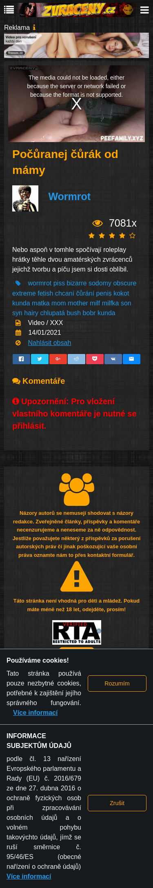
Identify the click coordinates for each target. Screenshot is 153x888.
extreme (24, 293)
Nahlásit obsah (49, 342)
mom (58, 303)
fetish (45, 293)
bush (74, 312)
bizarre (77, 283)
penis (103, 293)
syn (17, 312)
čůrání (85, 293)
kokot (121, 293)
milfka (110, 303)
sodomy (100, 283)
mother (78, 303)
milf (95, 303)
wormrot (39, 283)
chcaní (64, 293)
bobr (89, 312)
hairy (31, 312)
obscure (124, 283)
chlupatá (52, 312)
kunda (21, 303)
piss (59, 283)
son (126, 303)
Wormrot (69, 197)
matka (41, 303)
